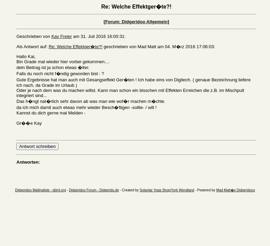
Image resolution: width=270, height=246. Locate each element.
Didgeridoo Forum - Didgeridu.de (94, 190)
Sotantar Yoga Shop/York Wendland (167, 190)
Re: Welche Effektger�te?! (75, 46)
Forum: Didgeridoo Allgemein (136, 21)
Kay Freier (61, 36)
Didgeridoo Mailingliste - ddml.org (40, 190)
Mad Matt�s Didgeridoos (235, 190)
